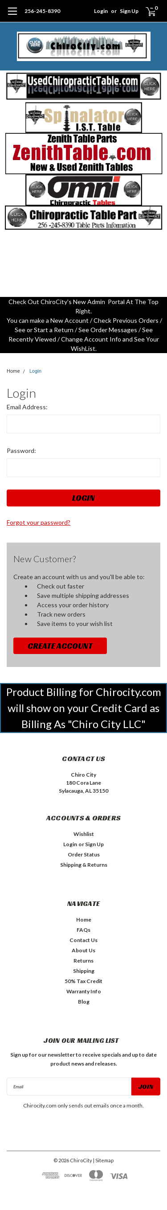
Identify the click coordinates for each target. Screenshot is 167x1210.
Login (101, 11)
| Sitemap (103, 1160)
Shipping (83, 970)
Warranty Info (83, 991)
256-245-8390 (42, 11)
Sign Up (129, 11)
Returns (83, 960)
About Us (83, 950)
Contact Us (83, 940)
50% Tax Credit (83, 981)
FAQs (83, 929)
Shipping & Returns (83, 864)
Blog (84, 1001)
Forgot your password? (38, 522)
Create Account (60, 646)
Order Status (84, 854)
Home (13, 371)
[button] (84, 86)
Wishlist (83, 834)
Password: (21, 450)
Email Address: (27, 407)
